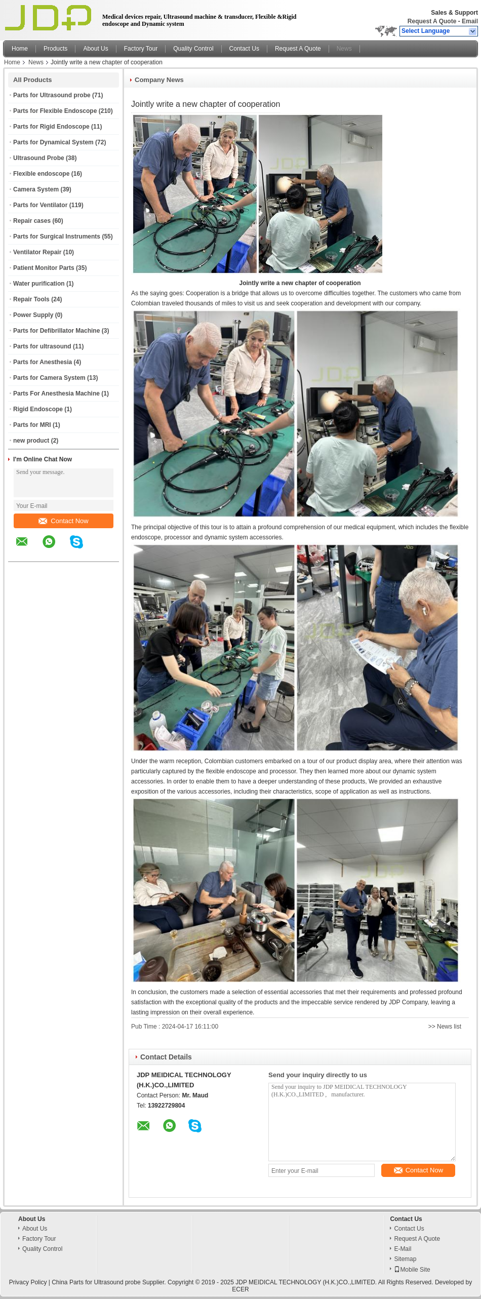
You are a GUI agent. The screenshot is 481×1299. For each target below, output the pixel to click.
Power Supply (33, 315)
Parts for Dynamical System (53, 142)
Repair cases (32, 220)
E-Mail (402, 1248)
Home (20, 48)
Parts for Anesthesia (42, 362)
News (344, 48)
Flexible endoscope (41, 173)
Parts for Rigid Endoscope (51, 126)
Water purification (39, 283)
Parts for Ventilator (40, 205)
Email (470, 21)
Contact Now (63, 521)
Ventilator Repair (37, 252)
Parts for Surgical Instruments (56, 236)
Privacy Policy (28, 1282)
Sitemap (405, 1259)
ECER (240, 1289)
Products (55, 48)
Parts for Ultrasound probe (52, 95)
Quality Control (193, 48)
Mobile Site (412, 1269)
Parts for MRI (32, 424)
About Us (95, 48)
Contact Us (244, 48)
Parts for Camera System (49, 377)
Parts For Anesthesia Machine (56, 393)
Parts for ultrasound (42, 346)
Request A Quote (432, 21)
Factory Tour (140, 48)
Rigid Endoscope (38, 409)
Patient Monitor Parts (43, 267)
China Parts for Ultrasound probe (96, 1282)
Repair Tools (31, 299)
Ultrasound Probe (38, 158)
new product (31, 440)
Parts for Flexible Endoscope (55, 110)
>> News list (444, 1026)
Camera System (36, 189)
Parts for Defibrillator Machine (56, 330)
